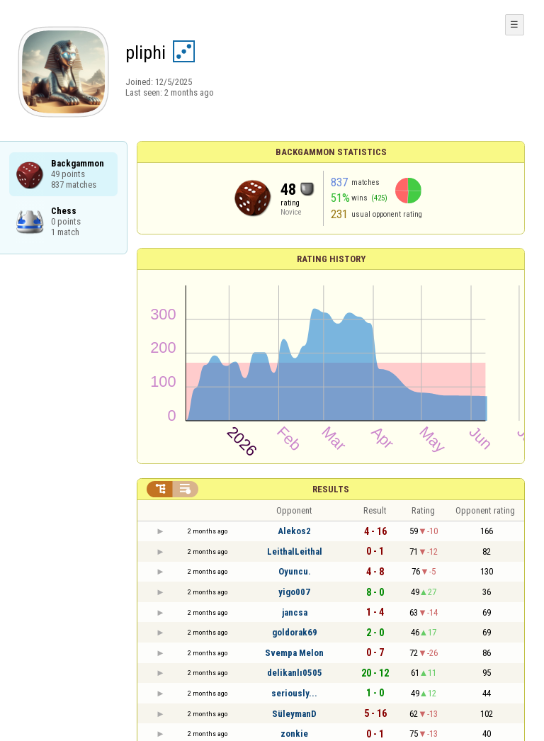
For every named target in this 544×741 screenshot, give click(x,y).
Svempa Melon (294, 652)
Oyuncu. (294, 571)
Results (330, 489)
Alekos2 (294, 531)
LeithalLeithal (294, 551)
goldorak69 (294, 632)
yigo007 (294, 592)
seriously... (294, 693)
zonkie (294, 733)
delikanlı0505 (294, 672)
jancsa (294, 612)
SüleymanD (294, 713)
